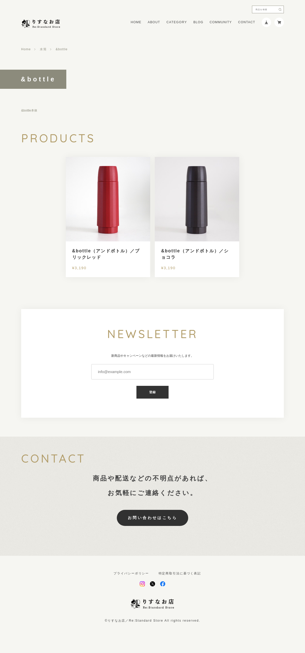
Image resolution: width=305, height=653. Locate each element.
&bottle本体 (29, 110)
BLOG (198, 22)
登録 (152, 392)
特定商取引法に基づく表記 (180, 573)
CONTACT (246, 22)
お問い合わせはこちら (152, 517)
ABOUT (154, 22)
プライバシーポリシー (131, 573)
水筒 (43, 49)
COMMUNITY (221, 22)
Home (26, 49)
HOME (136, 22)
